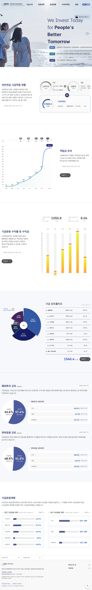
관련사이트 (5, 557)
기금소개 (29, 4)
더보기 (63, 175)
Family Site (26, 557)
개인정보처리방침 (6, 583)
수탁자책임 (66, 4)
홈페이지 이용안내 (17, 583)
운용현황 (53, 4)
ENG (88, 4)
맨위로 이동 (87, 585)
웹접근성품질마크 (87, 572)
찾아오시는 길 (72, 565)
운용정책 (41, 4)
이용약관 (70, 568)
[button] (86, 33)
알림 (76, 4)
